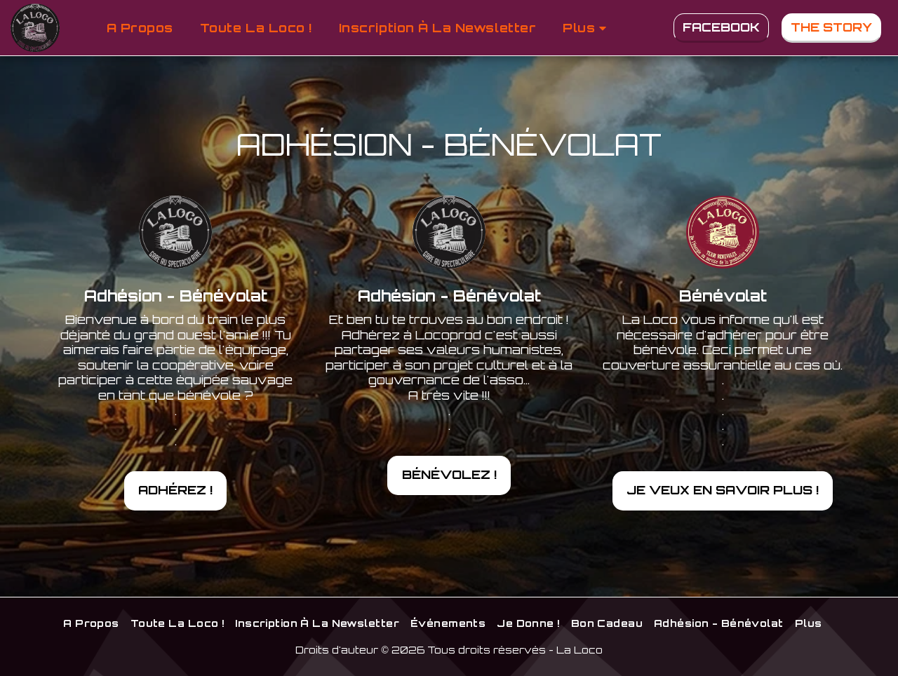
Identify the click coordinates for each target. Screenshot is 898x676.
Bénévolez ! (449, 474)
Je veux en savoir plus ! (722, 489)
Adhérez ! (175, 489)
